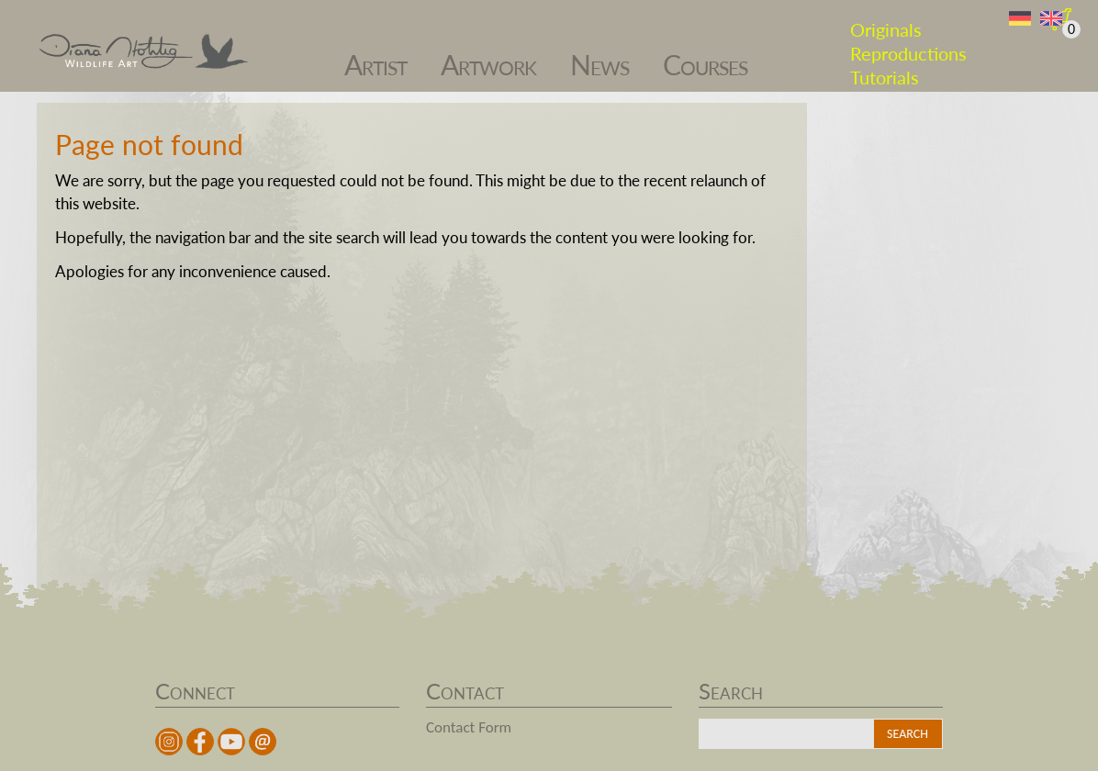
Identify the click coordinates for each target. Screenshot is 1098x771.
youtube (231, 741)
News (599, 55)
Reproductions (908, 44)
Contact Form (468, 727)
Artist (375, 55)
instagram (169, 741)
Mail (262, 741)
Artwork (488, 55)
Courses (705, 55)
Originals (886, 20)
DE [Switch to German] (1020, 19)
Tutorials (884, 68)
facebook (200, 741)
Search (907, 734)
